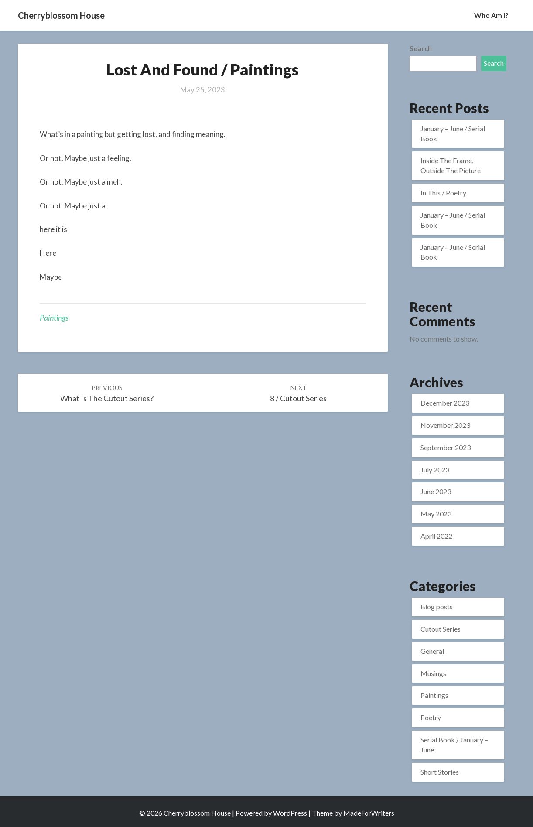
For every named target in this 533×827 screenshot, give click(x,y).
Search (421, 48)
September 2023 (445, 447)
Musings (433, 673)
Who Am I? (491, 15)
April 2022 (436, 536)
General (432, 651)
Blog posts (436, 606)
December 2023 (444, 403)
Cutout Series (440, 629)
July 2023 (434, 469)
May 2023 (435, 513)
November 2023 (445, 425)
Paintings (54, 317)
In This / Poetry (443, 192)
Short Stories (439, 772)
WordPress (290, 813)
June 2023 (435, 491)
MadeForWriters (368, 813)
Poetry (430, 717)
